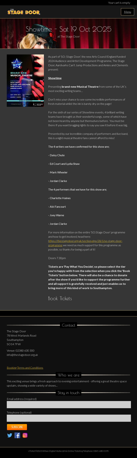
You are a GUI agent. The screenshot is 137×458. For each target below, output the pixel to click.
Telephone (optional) (19, 412)
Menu (127, 11)
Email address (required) (22, 399)
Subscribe (17, 427)
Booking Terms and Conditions (25, 367)
